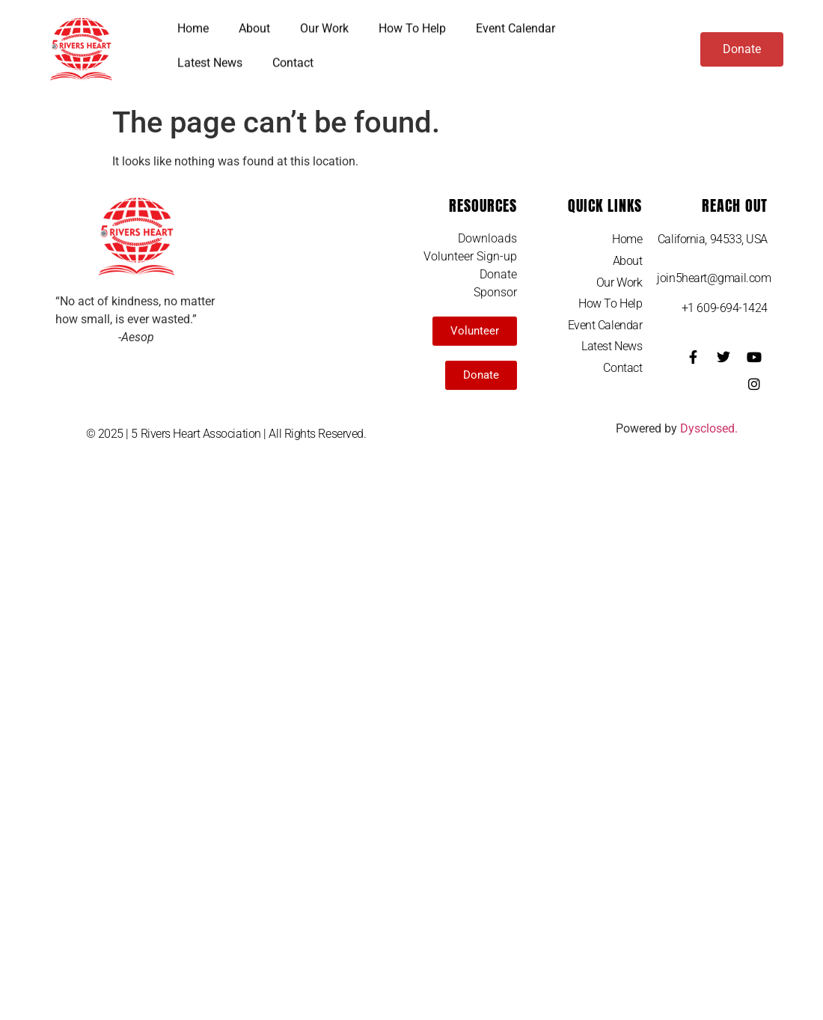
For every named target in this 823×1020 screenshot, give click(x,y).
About (254, 24)
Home (193, 24)
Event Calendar (515, 24)
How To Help (412, 24)
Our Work (324, 24)
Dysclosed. (709, 428)
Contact (292, 59)
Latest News (209, 59)
